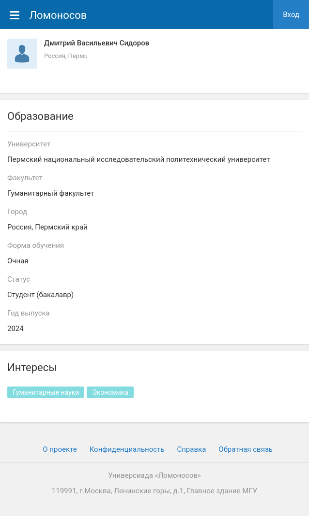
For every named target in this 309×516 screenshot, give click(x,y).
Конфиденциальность (127, 449)
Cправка (191, 449)
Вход (291, 14)
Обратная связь (245, 449)
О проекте (60, 449)
